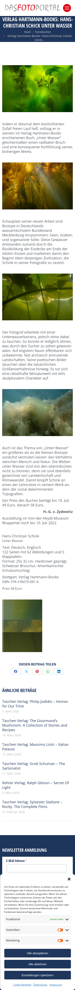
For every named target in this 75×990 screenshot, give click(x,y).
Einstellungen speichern (37, 975)
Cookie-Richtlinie (22, 984)
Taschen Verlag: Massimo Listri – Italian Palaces (35, 746)
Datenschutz (40, 984)
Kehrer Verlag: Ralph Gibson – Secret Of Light (35, 785)
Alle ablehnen (37, 964)
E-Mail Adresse (16, 860)
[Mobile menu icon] (67, 8)
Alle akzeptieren (37, 953)
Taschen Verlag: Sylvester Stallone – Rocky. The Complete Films (32, 804)
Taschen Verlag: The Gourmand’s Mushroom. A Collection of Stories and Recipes (34, 725)
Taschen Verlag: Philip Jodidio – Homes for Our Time (35, 703)
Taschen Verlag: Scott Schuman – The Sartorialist (33, 766)
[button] (69, 879)
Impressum (55, 984)
